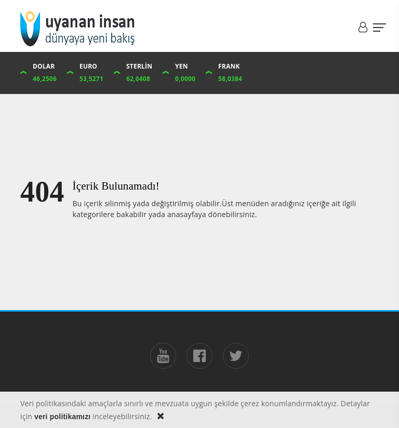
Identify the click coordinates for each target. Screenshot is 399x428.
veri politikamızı (62, 416)
